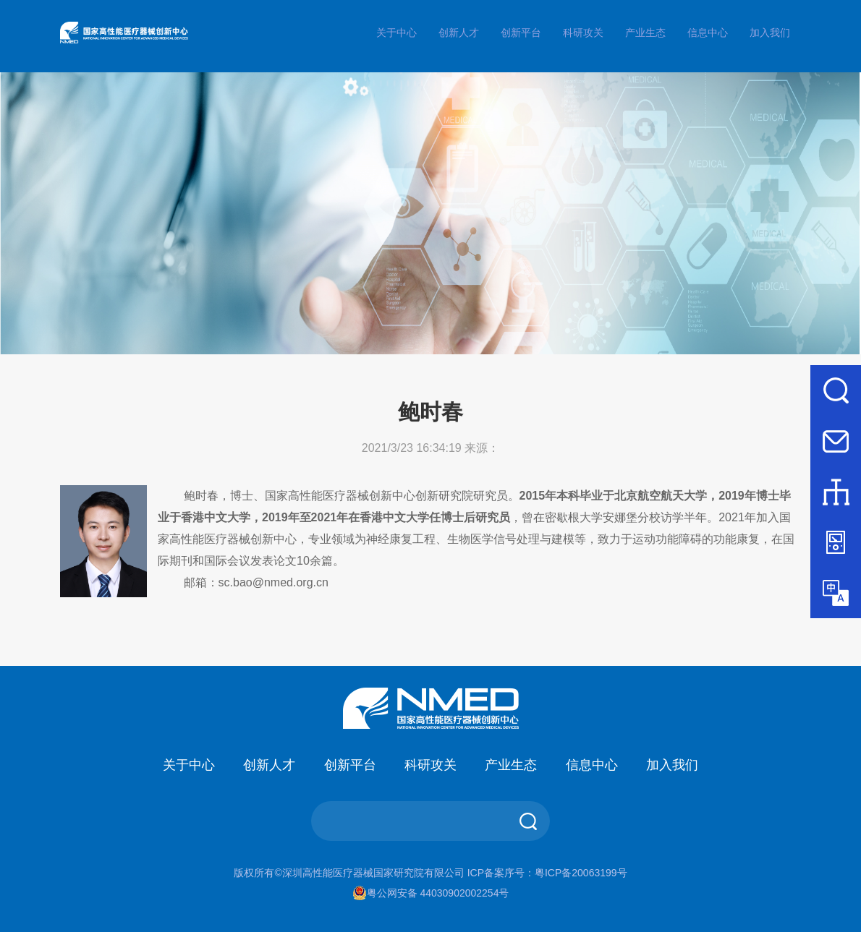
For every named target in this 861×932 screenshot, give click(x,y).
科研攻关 (583, 32)
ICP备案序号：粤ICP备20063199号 (547, 872)
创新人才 (458, 32)
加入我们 (770, 32)
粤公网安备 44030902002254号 (430, 893)
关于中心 (396, 32)
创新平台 (521, 32)
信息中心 (707, 32)
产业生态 (645, 32)
